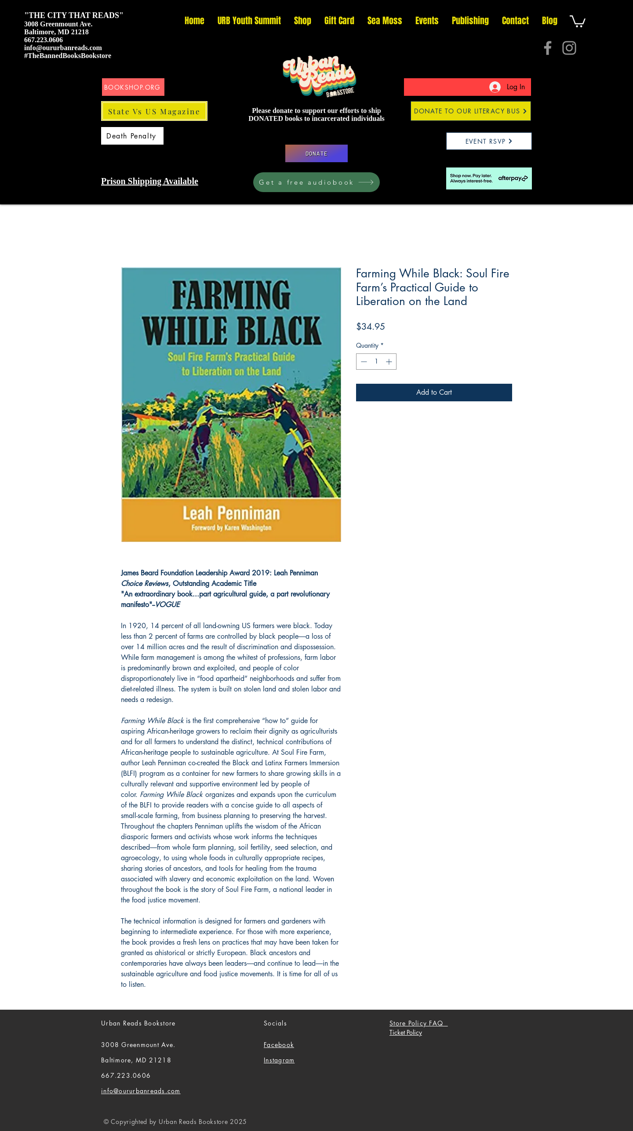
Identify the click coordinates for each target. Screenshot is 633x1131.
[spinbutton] (376, 361)
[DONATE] (316, 153)
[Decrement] (362, 361)
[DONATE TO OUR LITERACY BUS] (471, 111)
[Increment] (389, 361)
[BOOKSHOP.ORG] (133, 87)
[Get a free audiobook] (316, 182)
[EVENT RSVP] (489, 141)
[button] (578, 20)
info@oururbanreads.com (63, 47)
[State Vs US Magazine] (154, 111)
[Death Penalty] (132, 136)
